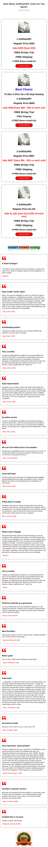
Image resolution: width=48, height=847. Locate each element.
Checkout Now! (24, 66)
